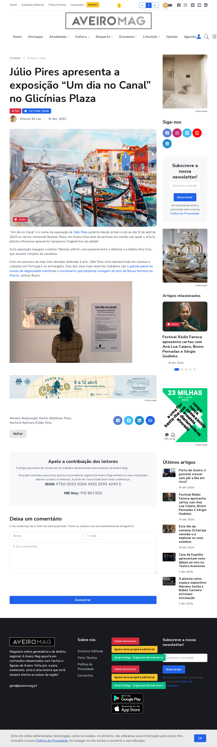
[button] (206, 37)
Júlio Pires (80, 232)
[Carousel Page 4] (190, 369)
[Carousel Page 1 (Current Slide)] (176, 369)
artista (16, 423)
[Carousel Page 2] (182, 369)
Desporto (103, 37)
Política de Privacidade (52, 741)
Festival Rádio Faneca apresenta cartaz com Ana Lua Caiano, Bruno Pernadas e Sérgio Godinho (183, 346)
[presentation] (83, 584)
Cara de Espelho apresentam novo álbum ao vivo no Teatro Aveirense (192, 560)
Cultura (81, 37)
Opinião (172, 37)
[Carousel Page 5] (194, 369)
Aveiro (16, 418)
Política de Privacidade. (185, 213)
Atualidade (57, 37)
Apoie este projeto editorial (134, 649)
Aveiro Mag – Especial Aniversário (138, 657)
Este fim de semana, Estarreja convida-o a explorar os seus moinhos (192, 534)
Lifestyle (150, 37)
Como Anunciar (125, 641)
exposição (31, 418)
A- (142, 5)
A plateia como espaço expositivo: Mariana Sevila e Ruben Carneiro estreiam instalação (192, 588)
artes (44, 418)
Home (13, 4)
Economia (126, 37)
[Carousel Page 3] (186, 369)
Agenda (190, 37)
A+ (155, 5)
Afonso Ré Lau (30, 119)
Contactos (77, 4)
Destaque (35, 37)
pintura (29, 423)
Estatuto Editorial (33, 4)
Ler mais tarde (36, 111)
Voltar (18, 434)
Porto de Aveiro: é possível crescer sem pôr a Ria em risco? (192, 476)
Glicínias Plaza (61, 418)
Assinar (92, 4)
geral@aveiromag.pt (23, 686)
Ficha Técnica (57, 4)
